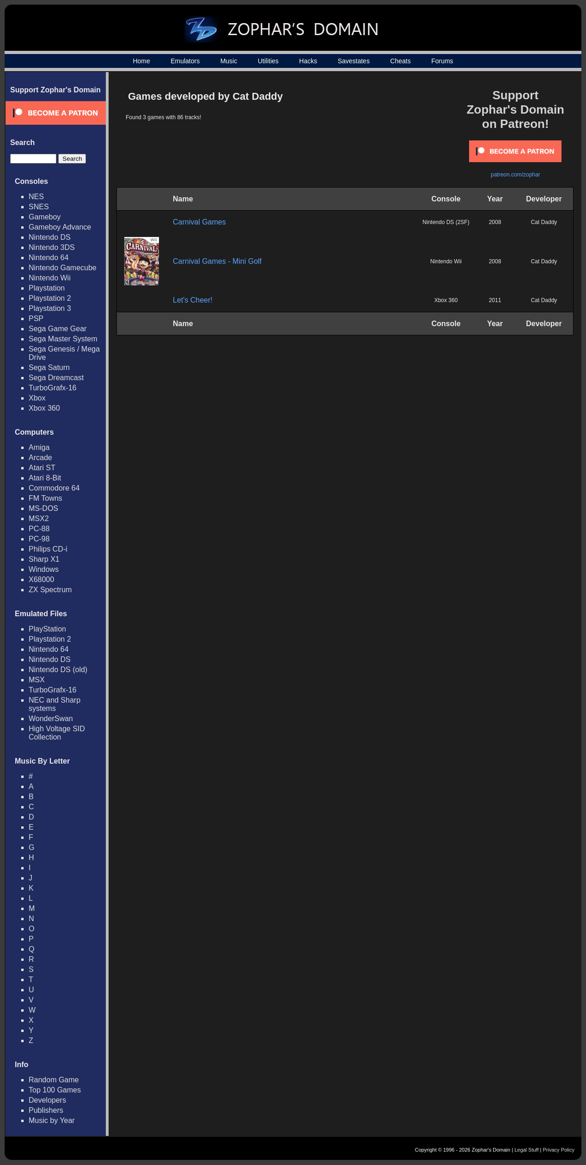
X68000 (41, 579)
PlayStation (47, 629)
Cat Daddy (544, 222)
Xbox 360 (44, 408)
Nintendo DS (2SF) (445, 222)
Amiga (39, 447)
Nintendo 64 (48, 257)
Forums (442, 61)
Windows (44, 569)
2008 (495, 222)
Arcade (40, 457)
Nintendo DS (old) (58, 670)
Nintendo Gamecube (63, 268)
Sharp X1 (44, 559)
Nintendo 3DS (52, 247)
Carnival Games (199, 222)
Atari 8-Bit (45, 478)
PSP (36, 318)
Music (229, 61)
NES (36, 196)
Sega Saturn (49, 367)
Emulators (185, 61)
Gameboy (45, 217)
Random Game (54, 1080)
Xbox (37, 398)
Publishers (46, 1110)
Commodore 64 (54, 488)
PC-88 (39, 529)
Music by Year (52, 1120)
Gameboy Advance (60, 227)
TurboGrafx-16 (52, 388)
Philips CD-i (48, 549)
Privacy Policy (558, 1150)
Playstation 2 (50, 298)
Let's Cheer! (193, 300)
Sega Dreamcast (56, 378)
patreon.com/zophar (515, 174)
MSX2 (39, 518)
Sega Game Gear (57, 329)
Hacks (308, 61)
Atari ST (42, 468)
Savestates (354, 61)
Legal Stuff (526, 1150)
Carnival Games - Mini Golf (217, 261)
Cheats (400, 61)
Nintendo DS (50, 237)
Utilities (268, 61)
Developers (47, 1100)
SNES (39, 207)
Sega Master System (63, 339)
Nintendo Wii (50, 278)
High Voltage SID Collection (57, 733)
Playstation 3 (50, 308)
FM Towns (45, 498)
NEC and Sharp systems (54, 704)
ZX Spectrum (50, 590)
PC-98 (39, 539)
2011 (495, 300)
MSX (37, 680)
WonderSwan (51, 718)
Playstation (47, 288)
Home (141, 61)
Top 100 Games (55, 1090)
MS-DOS (43, 508)
